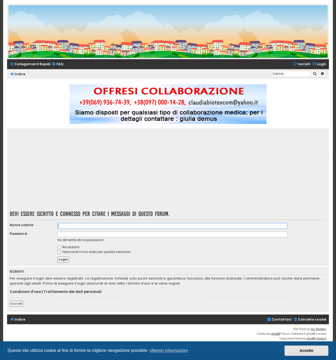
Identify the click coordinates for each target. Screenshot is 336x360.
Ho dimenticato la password (80, 240)
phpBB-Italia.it (316, 339)
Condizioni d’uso (25, 292)
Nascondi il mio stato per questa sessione (93, 252)
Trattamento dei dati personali (73, 292)
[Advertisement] (168, 171)
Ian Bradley (318, 329)
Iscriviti (16, 303)
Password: (19, 233)
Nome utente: (22, 225)
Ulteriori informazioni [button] (168, 350)
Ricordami (68, 247)
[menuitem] (57, 64)
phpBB (275, 334)
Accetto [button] (306, 350)
